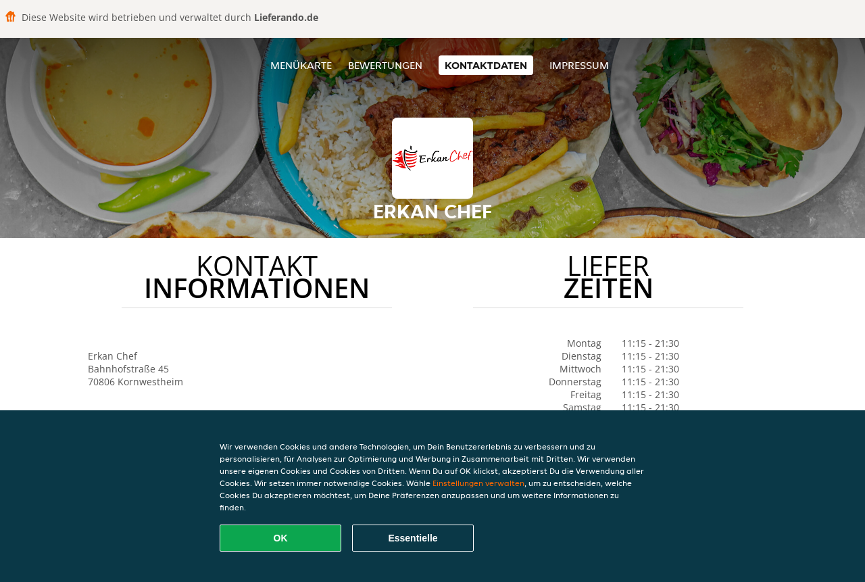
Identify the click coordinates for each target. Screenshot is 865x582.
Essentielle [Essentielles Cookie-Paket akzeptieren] (412, 538)
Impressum (579, 65)
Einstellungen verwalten (478, 483)
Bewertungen (385, 65)
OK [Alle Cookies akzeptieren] (281, 538)
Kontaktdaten (486, 65)
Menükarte (301, 65)
